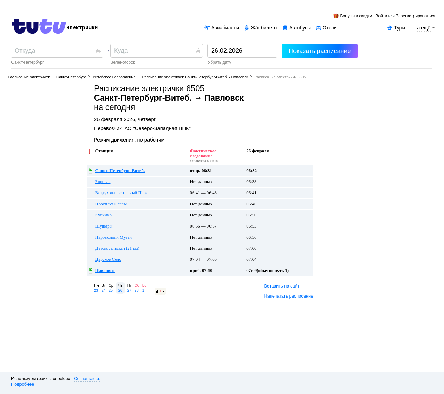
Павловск (105, 270)
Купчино (103, 215)
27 (129, 290)
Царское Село (108, 259)
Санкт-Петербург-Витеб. (120, 170)
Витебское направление (114, 77)
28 (137, 290)
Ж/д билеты (264, 28)
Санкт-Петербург (27, 62)
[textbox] (54, 50)
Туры (399, 28)
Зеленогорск (123, 62)
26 (120, 290)
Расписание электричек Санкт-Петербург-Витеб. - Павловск (195, 77)
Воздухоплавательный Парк (121, 192)
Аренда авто (368, 28)
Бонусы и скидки (356, 16)
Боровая (103, 181)
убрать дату (219, 62)
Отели (329, 28)
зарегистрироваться (415, 16)
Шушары (104, 226)
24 (104, 290)
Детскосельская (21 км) (117, 248)
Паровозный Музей (113, 237)
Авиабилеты (225, 28)
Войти (381, 16)
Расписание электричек (29, 77)
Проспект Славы (111, 204)
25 (111, 290)
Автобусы (300, 28)
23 (96, 290)
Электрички (82, 28)
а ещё (424, 28)
